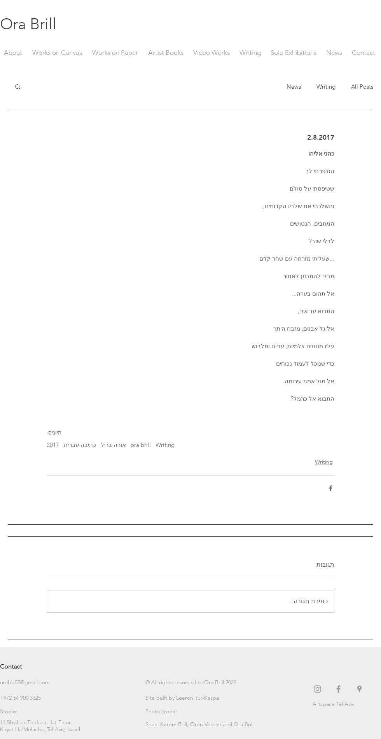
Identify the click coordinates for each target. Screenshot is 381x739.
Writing (326, 86)
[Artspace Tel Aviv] (347, 704)
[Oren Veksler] (206, 724)
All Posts (362, 86)
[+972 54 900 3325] (27, 698)
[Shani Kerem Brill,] (167, 724)
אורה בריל (113, 444)
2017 (53, 444)
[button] (17, 86)
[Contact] (27, 667)
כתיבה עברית (80, 444)
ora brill (141, 444)
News (294, 86)
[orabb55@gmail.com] (27, 682)
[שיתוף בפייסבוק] (330, 488)
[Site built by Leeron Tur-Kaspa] (182, 698)
